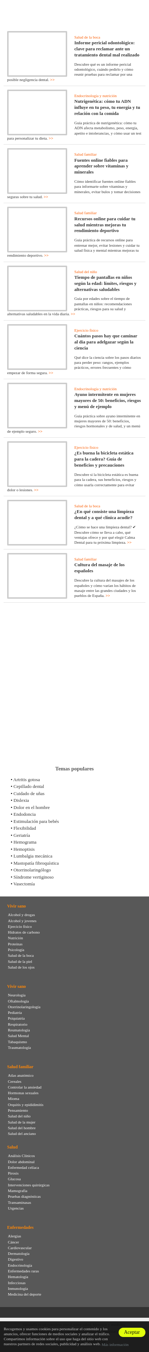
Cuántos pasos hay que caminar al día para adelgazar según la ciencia (105, 342)
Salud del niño (85, 272)
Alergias (14, 1236)
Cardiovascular (20, 1248)
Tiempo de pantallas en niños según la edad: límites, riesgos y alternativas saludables (105, 283)
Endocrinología (20, 1265)
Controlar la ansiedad (24, 1087)
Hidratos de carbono (24, 932)
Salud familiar (85, 154)
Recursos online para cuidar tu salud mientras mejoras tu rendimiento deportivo (104, 224)
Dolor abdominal (21, 1162)
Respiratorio (17, 1024)
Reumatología (19, 1030)
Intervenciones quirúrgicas (29, 1185)
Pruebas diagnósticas (24, 1196)
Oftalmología (18, 1001)
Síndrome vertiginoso (34, 877)
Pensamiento (18, 1110)
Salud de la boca (87, 37)
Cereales (14, 1081)
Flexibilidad (25, 828)
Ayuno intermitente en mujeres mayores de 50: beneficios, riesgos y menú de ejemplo (107, 400)
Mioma (13, 1098)
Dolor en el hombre (32, 807)
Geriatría (22, 835)
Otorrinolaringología (24, 1007)
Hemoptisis (24, 849)
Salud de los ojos (21, 967)
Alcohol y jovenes (22, 921)
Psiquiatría (16, 1018)
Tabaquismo (17, 1042)
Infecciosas (16, 1283)
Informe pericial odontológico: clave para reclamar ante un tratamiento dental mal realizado (106, 48)
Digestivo (15, 1259)
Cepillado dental (29, 786)
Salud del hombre (22, 1128)
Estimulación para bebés (36, 821)
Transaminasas (19, 1202)
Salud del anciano (22, 1133)
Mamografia (17, 1190)
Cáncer (13, 1242)
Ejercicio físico (86, 330)
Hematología (18, 1277)
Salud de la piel (20, 961)
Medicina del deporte (24, 1294)
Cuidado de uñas (29, 793)
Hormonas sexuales (23, 1093)
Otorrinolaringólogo (32, 870)
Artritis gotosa (26, 779)
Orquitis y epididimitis (26, 1104)
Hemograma (25, 842)
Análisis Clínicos (21, 1156)
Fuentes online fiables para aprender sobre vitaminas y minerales (101, 166)
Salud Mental (18, 1036)
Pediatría (15, 1012)
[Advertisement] (74, 684)
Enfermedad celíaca (23, 1167)
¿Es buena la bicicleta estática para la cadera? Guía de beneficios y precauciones (103, 459)
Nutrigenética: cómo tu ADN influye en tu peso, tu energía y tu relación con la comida (107, 107)
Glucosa (14, 1179)
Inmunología (18, 1288)
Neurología (16, 995)
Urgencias (16, 1208)
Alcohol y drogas (21, 915)
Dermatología (18, 1253)
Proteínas (15, 944)
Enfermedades (20, 1227)
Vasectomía (24, 883)
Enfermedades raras (23, 1271)
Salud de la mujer (21, 1122)
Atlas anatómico (21, 1075)
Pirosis (13, 1173)
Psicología (16, 950)
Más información (114, 1344)
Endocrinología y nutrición (95, 96)
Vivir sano (16, 906)
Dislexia (21, 800)
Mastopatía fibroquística (36, 863)
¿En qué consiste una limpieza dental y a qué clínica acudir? (104, 514)
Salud (12, 1147)
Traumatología (19, 1047)
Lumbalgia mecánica (33, 856)
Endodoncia (25, 814)
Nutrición (15, 938)
